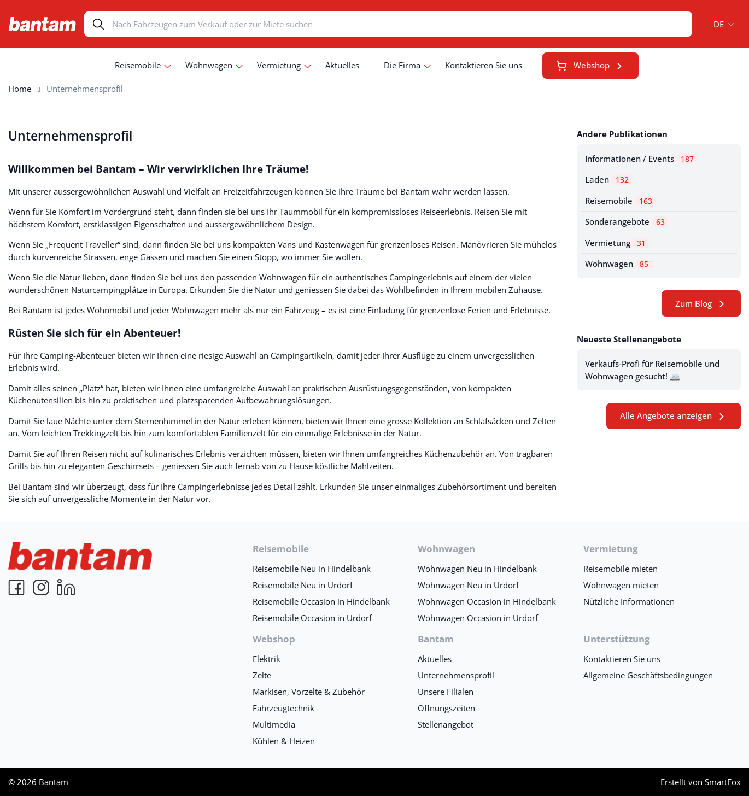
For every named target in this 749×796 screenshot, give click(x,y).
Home (19, 88)
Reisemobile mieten (620, 568)
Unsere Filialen (445, 691)
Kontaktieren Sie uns (483, 65)
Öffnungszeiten (446, 708)
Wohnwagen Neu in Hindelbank (477, 568)
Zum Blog (693, 303)
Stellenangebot (445, 724)
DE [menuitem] (718, 24)
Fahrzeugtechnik (283, 708)
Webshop (583, 65)
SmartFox (723, 781)
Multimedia (274, 724)
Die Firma (402, 65)
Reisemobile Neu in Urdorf (303, 585)
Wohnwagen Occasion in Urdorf (478, 617)
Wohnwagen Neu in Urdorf (468, 585)
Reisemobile (138, 65)
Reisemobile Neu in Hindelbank (312, 568)
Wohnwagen (208, 65)
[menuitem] (720, 24)
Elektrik (266, 658)
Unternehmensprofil (70, 135)
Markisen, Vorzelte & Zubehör (309, 691)
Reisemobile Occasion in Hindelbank (321, 601)
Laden (609, 179)
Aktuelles (342, 65)
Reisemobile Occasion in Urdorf (312, 617)
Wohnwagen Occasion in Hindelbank (487, 601)
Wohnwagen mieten (621, 585)
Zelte (262, 675)
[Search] (402, 24)
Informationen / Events (641, 158)
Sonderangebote (627, 221)
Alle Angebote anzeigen (666, 415)
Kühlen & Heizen (284, 740)
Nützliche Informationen (629, 601)
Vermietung (279, 65)
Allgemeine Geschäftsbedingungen (648, 675)
